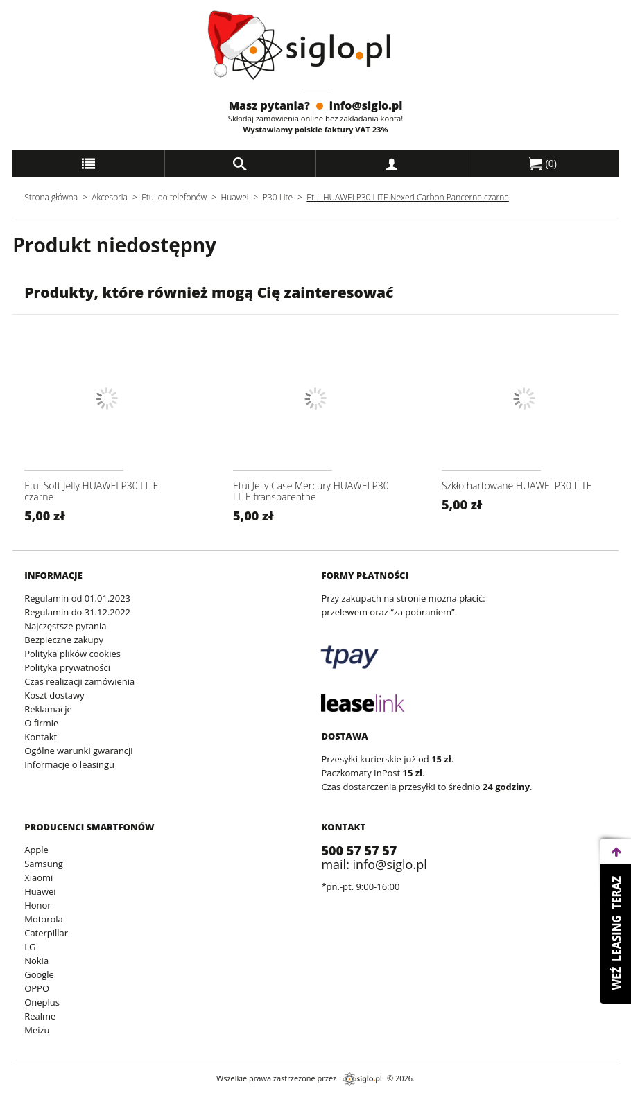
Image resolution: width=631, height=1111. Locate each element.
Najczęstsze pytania (65, 626)
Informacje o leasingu (69, 764)
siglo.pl (362, 1079)
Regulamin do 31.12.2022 (77, 612)
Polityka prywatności (67, 667)
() (543, 163)
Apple (36, 849)
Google (39, 974)
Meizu (36, 1030)
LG (29, 947)
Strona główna (51, 197)
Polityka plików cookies (72, 653)
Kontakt (40, 737)
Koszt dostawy (54, 695)
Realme (39, 1016)
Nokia (36, 960)
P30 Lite (279, 197)
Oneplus (42, 1002)
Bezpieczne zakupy (63, 639)
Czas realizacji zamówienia (79, 681)
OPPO (36, 988)
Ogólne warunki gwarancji (78, 750)
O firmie (41, 723)
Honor (37, 905)
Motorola (43, 919)
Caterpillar (46, 933)
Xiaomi (38, 877)
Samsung (43, 863)
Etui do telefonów (174, 197)
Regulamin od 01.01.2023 (77, 598)
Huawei (235, 197)
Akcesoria (110, 197)
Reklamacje (48, 709)
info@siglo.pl (366, 105)
